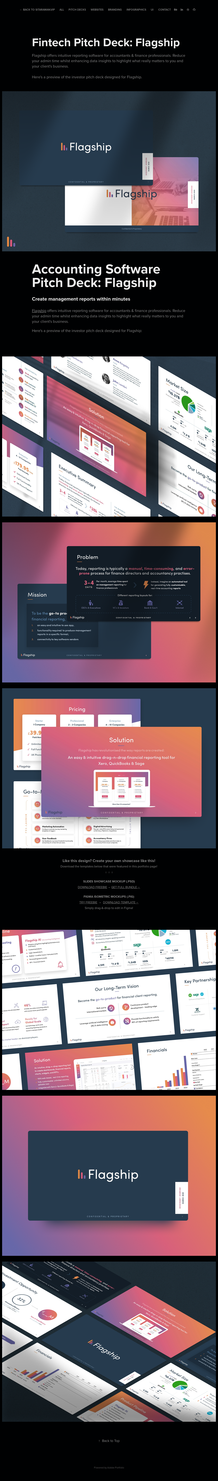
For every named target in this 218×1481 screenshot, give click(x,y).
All (62, 10)
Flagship (39, 310)
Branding (115, 10)
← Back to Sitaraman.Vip (37, 10)
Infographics (136, 10)
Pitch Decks (77, 10)
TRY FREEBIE (88, 902)
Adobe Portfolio (115, 1467)
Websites (97, 10)
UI (152, 10)
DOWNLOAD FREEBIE (92, 887)
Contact (164, 10)
